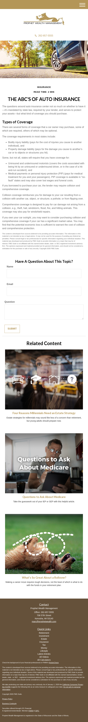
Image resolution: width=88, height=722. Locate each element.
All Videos (44, 657)
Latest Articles (43, 654)
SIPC (37, 711)
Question (9, 302)
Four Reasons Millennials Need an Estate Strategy (44, 413)
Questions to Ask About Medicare (44, 497)
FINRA (30, 711)
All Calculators (44, 660)
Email (10, 284)
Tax (44, 645)
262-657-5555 (44, 35)
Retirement (44, 633)
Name (10, 266)
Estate (44, 639)
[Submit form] (12, 329)
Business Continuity (9, 703)
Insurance (43, 642)
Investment (44, 636)
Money (44, 648)
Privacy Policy (7, 699)
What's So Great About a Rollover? (44, 577)
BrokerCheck (54, 663)
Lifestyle (44, 651)
